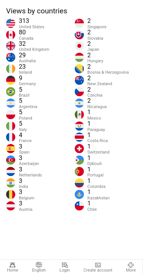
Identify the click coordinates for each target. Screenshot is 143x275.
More (131, 267)
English (39, 267)
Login (64, 267)
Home (12, 267)
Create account (98, 267)
